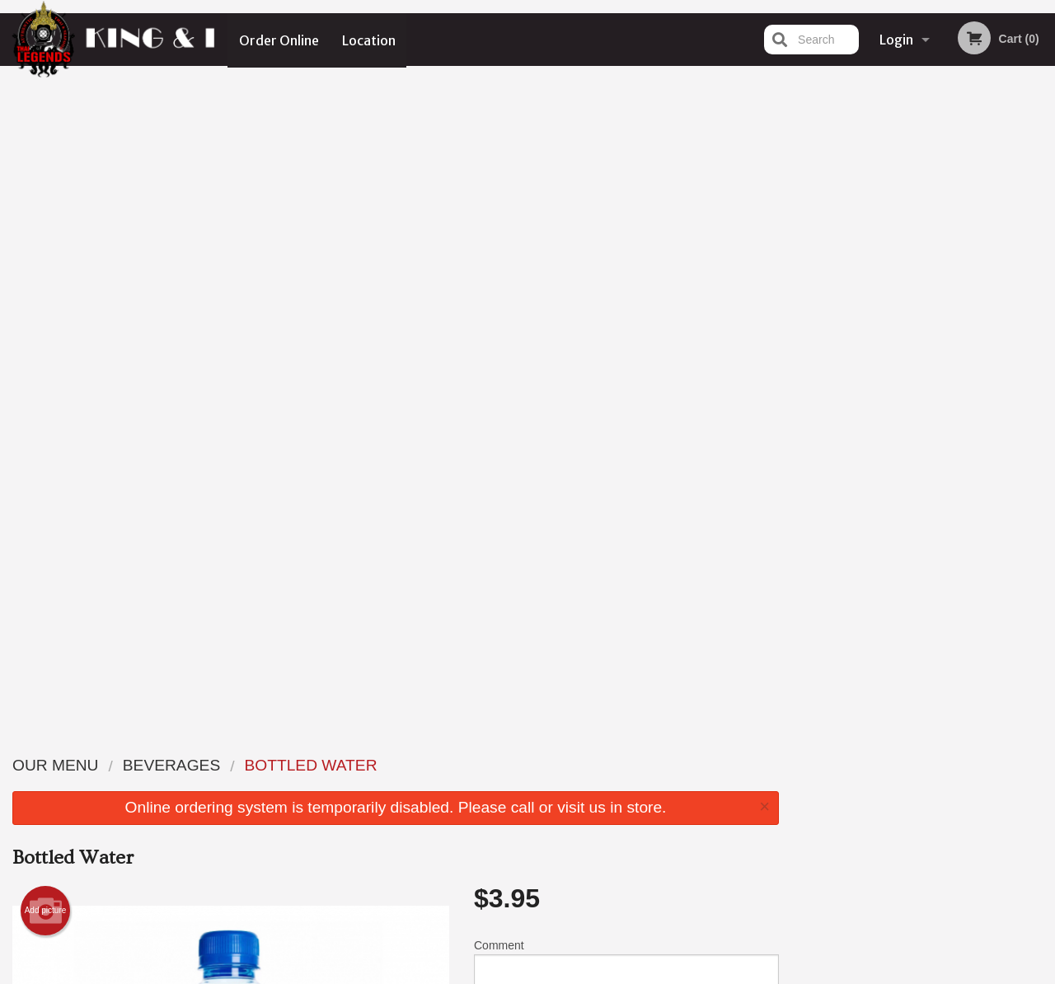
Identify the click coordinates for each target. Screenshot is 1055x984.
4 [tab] (936, 340)
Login (896, 39)
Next (1042, 234)
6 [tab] (986, 340)
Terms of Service (555, 973)
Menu (484, 764)
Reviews (628, 764)
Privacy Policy (641, 805)
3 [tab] (911, 340)
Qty (520, 383)
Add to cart (638, 397)
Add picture (46, 260)
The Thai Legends (188, 743)
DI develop (552, 929)
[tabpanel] (923, 234)
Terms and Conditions (659, 785)
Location (369, 39)
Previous (804, 234)
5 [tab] (961, 340)
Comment (626, 316)
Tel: (796, 805)
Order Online (279, 39)
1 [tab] (862, 340)
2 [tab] (887, 340)
